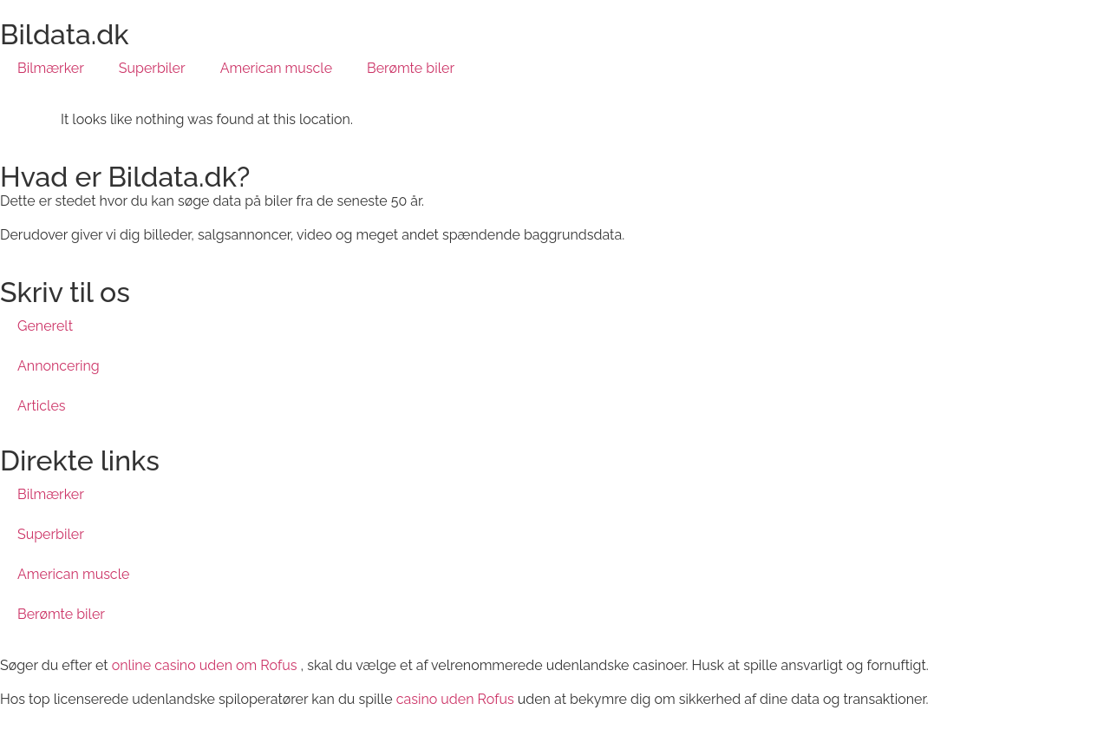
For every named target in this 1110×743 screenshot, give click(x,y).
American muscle (276, 68)
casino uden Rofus (455, 699)
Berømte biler (410, 68)
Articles (41, 406)
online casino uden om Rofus (204, 665)
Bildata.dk (64, 34)
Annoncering (58, 366)
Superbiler (152, 68)
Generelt (45, 326)
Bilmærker (50, 68)
